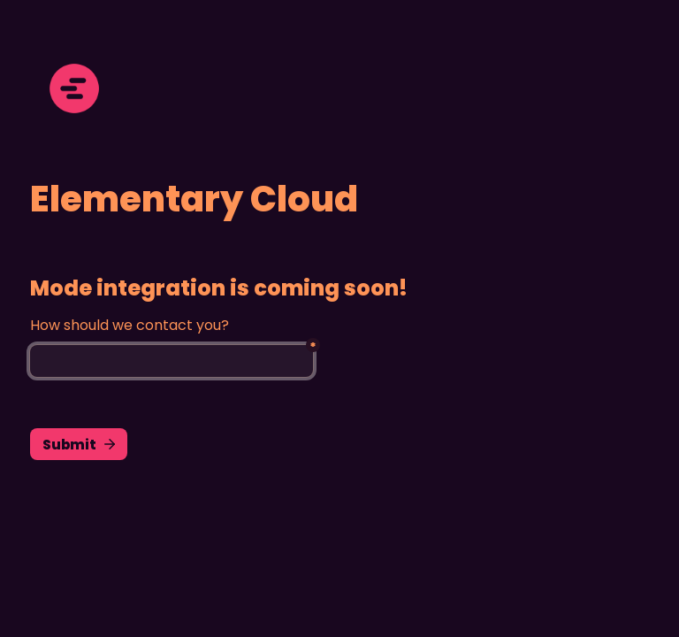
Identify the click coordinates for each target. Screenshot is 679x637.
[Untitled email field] (171, 361)
